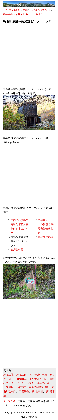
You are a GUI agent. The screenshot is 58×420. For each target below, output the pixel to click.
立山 (25, 10)
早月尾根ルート (24, 14)
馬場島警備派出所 (39, 387)
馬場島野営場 (45, 237)
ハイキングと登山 (40, 10)
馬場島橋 (24, 391)
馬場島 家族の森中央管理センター (19, 228)
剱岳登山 (8, 14)
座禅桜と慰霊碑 (19, 220)
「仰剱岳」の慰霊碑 (14, 387)
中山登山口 (20, 379)
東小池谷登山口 (38, 379)
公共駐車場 (17, 249)
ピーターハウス (25, 383)
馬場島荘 (43, 220)
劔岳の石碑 (43, 383)
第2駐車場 (37, 391)
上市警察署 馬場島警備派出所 (46, 228)
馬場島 (39, 14)
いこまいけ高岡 (11, 10)
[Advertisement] (29, 55)
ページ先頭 (9, 401)
